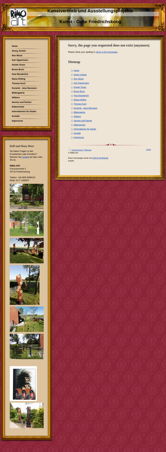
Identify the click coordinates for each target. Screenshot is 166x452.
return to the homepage (106, 52)
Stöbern (77, 116)
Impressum (79, 137)
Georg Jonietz (80, 75)
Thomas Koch (80, 104)
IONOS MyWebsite (100, 158)
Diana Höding (80, 100)
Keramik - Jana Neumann (85, 108)
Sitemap (87, 150)
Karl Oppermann (81, 83)
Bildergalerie (79, 112)
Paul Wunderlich (81, 95)
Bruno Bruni (79, 91)
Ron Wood (78, 79)
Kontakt (77, 133)
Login (148, 149)
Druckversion (75, 150)
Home (76, 70)
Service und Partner (83, 120)
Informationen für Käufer (85, 129)
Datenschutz (79, 125)
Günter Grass (80, 87)
